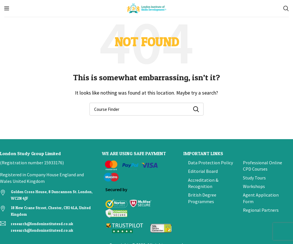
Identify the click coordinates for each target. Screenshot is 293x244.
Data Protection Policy (210, 162)
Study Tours (254, 178)
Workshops (254, 186)
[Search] (286, 8)
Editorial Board (203, 171)
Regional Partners (261, 210)
